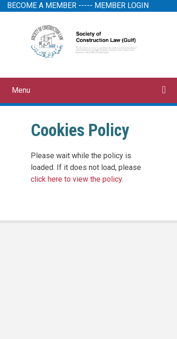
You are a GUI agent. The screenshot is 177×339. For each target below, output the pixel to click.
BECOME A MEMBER (41, 5)
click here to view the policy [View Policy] (76, 179)
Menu (21, 90)
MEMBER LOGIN (121, 5)
